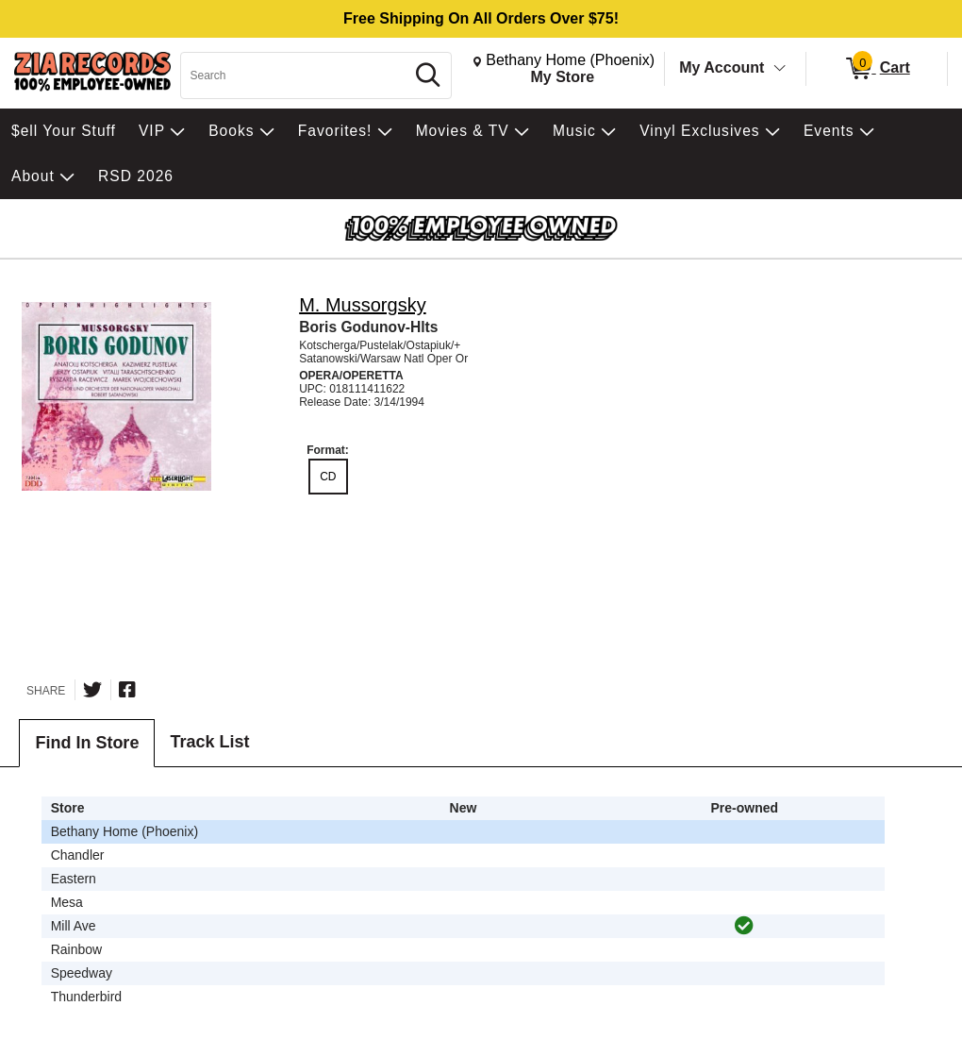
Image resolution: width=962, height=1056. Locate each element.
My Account (721, 67)
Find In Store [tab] (87, 742)
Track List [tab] (209, 741)
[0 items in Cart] (876, 69)
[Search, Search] (295, 75)
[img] (744, 925)
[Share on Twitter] (92, 689)
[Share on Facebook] (127, 689)
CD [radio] (328, 476)
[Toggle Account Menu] (780, 69)
